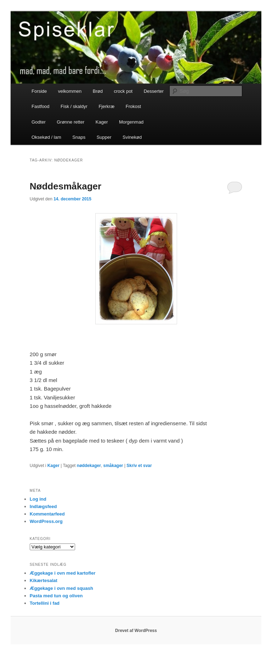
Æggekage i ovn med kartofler (63, 573)
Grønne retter (70, 122)
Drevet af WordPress (136, 630)
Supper (104, 137)
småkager (113, 465)
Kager (102, 122)
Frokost (133, 106)
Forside (39, 91)
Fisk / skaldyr (74, 106)
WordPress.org (46, 521)
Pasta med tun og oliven (56, 595)
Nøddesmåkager (65, 186)
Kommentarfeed (47, 514)
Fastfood (41, 106)
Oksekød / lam (46, 137)
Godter (39, 122)
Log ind (38, 499)
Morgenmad (131, 122)
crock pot (123, 91)
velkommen (69, 91)
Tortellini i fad (45, 603)
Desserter (154, 91)
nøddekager (89, 465)
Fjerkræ (106, 106)
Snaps (78, 137)
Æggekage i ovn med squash (61, 588)
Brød (98, 91)
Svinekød (132, 137)
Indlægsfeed (43, 506)
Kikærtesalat (43, 580)
